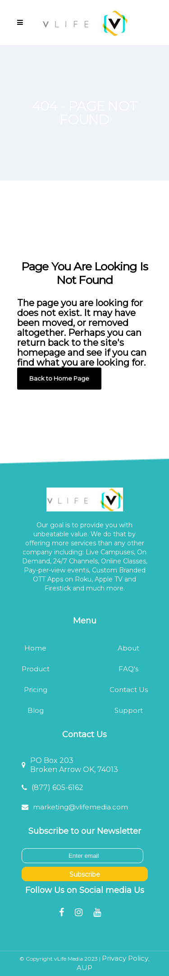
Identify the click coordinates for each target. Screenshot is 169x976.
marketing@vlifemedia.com (80, 807)
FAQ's (128, 669)
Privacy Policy (125, 958)
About (128, 648)
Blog (35, 710)
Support (128, 710)
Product (36, 669)
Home (35, 648)
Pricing (35, 689)
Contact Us (129, 689)
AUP (84, 967)
